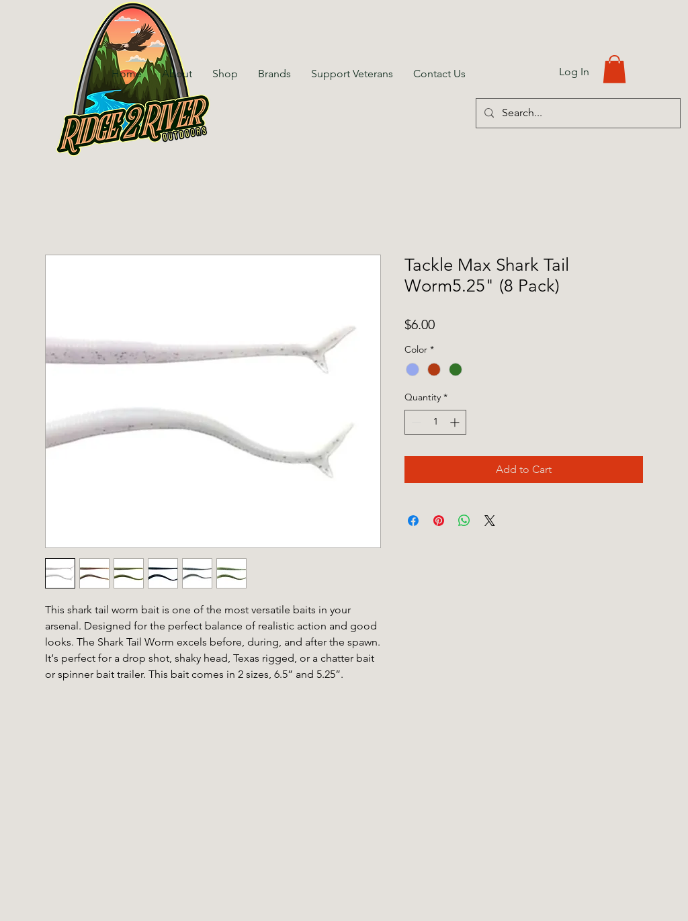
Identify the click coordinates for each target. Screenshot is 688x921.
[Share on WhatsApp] (464, 521)
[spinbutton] (435, 422)
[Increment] (455, 422)
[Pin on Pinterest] (439, 521)
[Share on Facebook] (413, 521)
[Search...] (577, 113)
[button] (614, 69)
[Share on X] (490, 521)
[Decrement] (414, 422)
